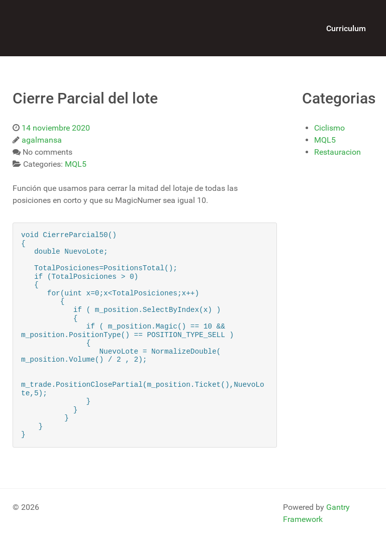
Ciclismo (329, 128)
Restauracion (337, 152)
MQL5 (325, 140)
